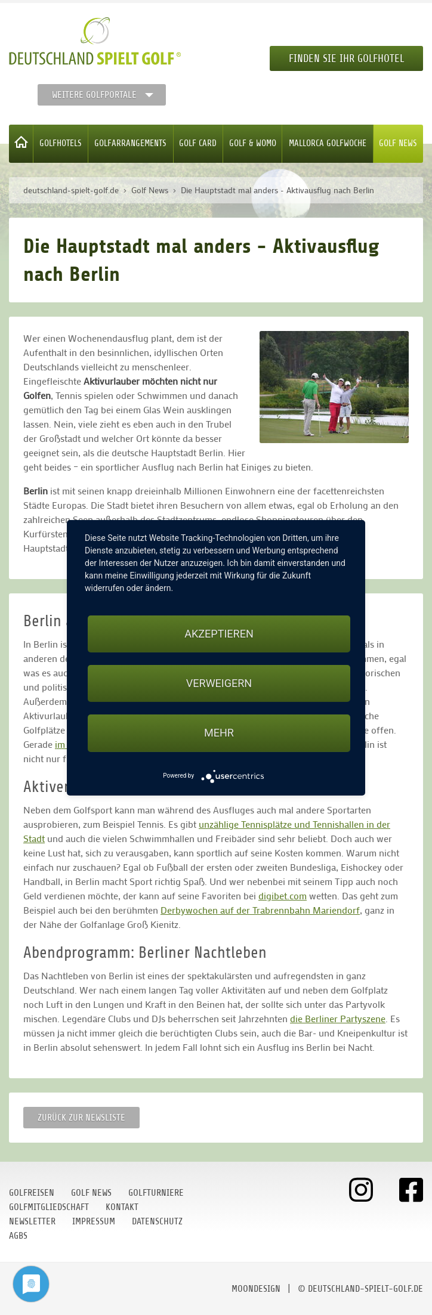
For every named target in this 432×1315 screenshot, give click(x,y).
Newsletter (32, 1221)
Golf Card (198, 143)
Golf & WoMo (252, 143)
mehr (219, 732)
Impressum (93, 1221)
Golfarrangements (130, 143)
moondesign (256, 1288)
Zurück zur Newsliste (81, 1117)
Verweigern (219, 683)
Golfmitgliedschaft (49, 1207)
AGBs (18, 1235)
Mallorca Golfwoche (327, 143)
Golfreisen (31, 1192)
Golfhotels (60, 143)
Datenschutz (157, 1221)
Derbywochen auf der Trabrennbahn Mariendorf (260, 910)
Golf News (398, 143)
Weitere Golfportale (94, 94)
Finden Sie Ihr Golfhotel (346, 58)
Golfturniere (156, 1192)
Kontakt (122, 1207)
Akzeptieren (218, 633)
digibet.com (282, 895)
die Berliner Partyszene (337, 1018)
